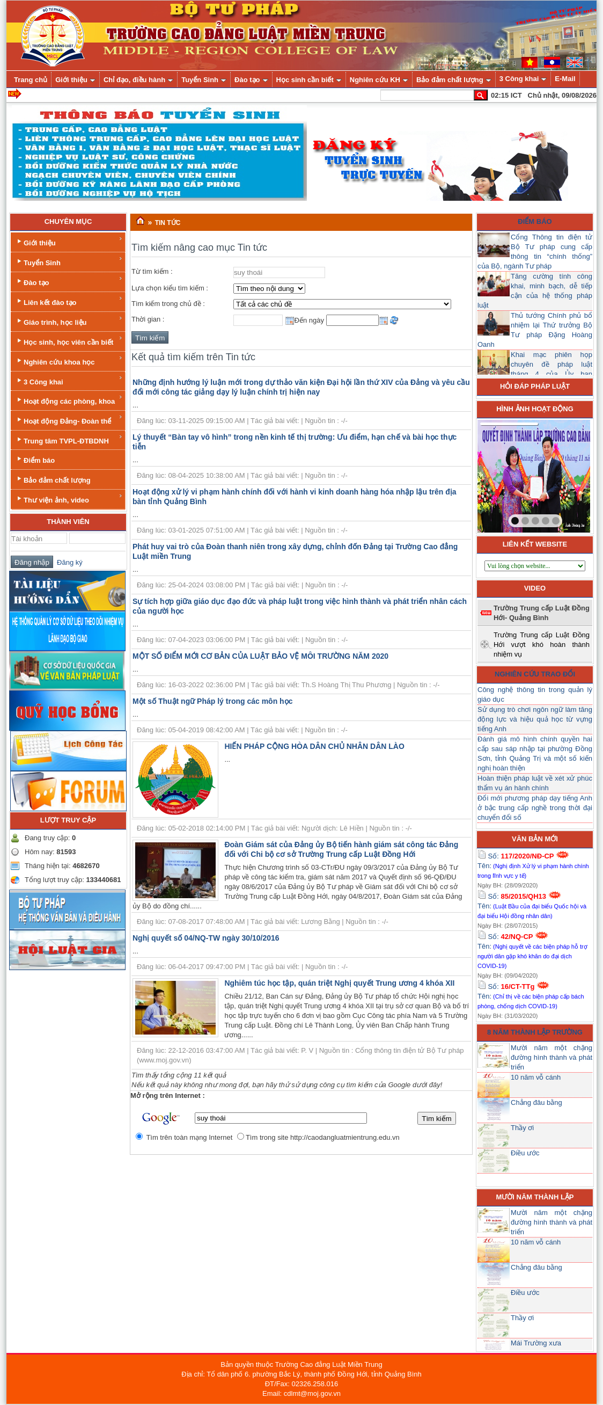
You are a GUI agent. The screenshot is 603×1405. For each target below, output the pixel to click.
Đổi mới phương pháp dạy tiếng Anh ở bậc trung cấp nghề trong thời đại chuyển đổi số (534, 807)
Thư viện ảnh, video (69, 498)
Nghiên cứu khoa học (69, 360)
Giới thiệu (69, 241)
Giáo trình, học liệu (69, 320)
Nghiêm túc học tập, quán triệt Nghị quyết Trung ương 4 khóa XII (339, 983)
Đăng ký (68, 562)
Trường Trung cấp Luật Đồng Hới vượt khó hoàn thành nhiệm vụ (542, 644)
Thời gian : (147, 319)
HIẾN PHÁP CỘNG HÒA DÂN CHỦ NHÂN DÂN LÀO (314, 746)
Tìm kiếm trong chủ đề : (168, 304)
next (560, 474)
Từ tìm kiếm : (152, 271)
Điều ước (525, 1153)
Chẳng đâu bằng (536, 1102)
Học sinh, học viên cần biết (69, 340)
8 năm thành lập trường (535, 1032)
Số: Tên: (533, 865)
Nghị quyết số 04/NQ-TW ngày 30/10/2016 (206, 938)
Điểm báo (35, 459)
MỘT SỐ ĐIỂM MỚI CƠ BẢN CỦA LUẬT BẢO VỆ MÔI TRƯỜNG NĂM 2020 (260, 656)
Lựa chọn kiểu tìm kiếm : (169, 288)
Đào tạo (69, 281)
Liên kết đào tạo (69, 301)
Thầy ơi (522, 1128)
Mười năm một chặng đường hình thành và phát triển (551, 1057)
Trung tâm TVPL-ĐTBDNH (69, 439)
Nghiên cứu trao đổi (535, 674)
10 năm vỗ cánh (536, 1077)
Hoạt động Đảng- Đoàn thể (69, 419)
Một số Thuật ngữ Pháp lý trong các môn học (212, 701)
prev (507, 474)
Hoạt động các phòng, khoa (69, 399)
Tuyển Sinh (69, 261)
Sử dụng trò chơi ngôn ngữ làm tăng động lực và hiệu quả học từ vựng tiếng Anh (534, 719)
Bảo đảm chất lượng (53, 479)
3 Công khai (69, 380)
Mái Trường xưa (536, 1343)
